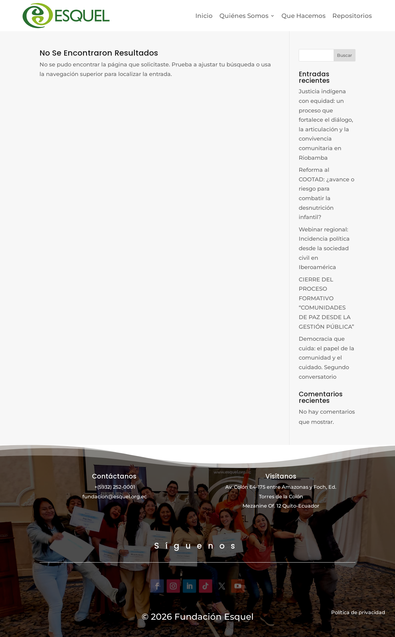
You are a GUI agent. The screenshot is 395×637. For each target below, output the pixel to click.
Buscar (344, 55)
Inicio (204, 15)
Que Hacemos (303, 15)
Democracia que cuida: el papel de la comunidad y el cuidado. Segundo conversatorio (326, 357)
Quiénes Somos (243, 15)
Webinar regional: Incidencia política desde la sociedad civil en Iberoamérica (324, 248)
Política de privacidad (358, 612)
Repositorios (352, 15)
